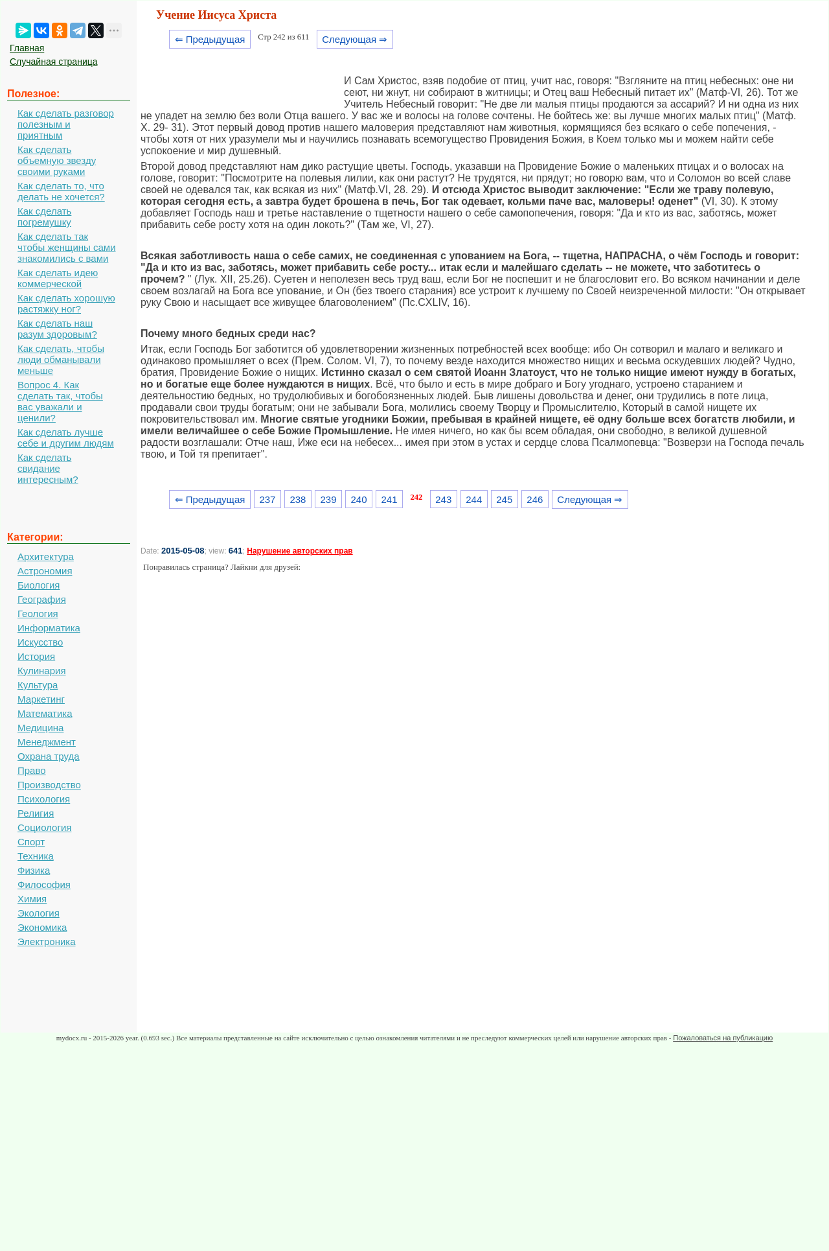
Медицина (40, 727)
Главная (27, 48)
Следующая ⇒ (354, 39)
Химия (32, 898)
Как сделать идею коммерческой (57, 278)
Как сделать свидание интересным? (47, 468)
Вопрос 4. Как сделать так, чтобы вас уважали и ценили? (60, 401)
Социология (44, 827)
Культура (37, 684)
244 (474, 499)
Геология (37, 613)
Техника (35, 855)
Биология (38, 584)
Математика (45, 713)
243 (443, 499)
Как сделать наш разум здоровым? (57, 329)
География (41, 599)
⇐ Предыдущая (210, 39)
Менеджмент (46, 741)
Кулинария (41, 670)
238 (298, 499)
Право (31, 770)
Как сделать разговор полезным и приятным (65, 124)
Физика (33, 870)
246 (535, 499)
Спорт (31, 841)
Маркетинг (41, 699)
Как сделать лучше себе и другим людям (65, 438)
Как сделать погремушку (44, 216)
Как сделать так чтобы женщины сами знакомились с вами (66, 247)
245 (504, 499)
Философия (44, 884)
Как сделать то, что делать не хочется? (61, 191)
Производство (49, 784)
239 (328, 499)
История (36, 656)
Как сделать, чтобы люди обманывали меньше (60, 359)
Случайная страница (54, 61)
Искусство (40, 642)
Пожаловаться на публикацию (723, 1038)
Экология (38, 912)
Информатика (48, 627)
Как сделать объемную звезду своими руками (56, 160)
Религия (35, 813)
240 (359, 499)
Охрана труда (48, 756)
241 (389, 499)
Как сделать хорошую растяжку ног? (66, 303)
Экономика (42, 927)
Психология (43, 798)
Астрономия (45, 570)
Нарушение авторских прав (299, 550)
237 (267, 499)
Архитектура (45, 556)
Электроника (46, 941)
